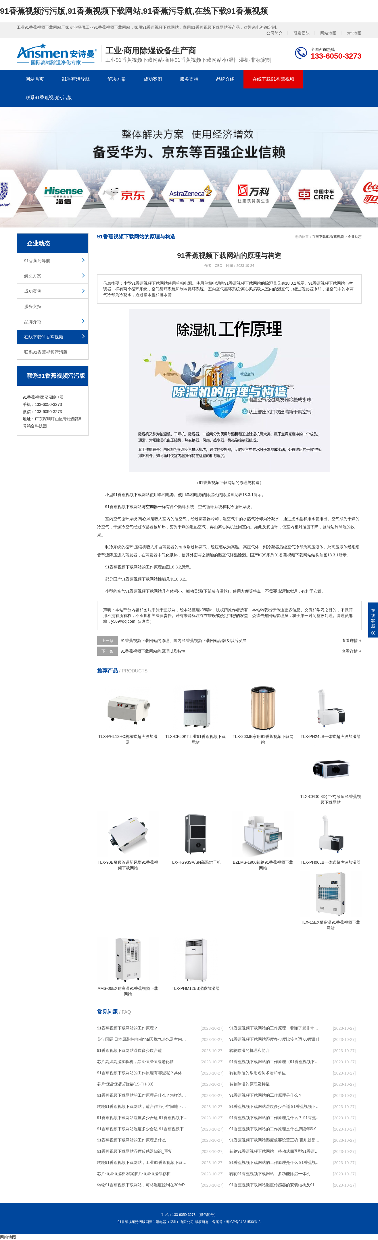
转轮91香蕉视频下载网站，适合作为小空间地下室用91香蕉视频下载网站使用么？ (143, 1106)
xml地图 (354, 33)
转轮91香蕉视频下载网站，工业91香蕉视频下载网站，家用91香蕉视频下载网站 (143, 1162)
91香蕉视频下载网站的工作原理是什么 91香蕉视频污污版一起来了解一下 (275, 1162)
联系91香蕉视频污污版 (49, 97)
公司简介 (274, 33)
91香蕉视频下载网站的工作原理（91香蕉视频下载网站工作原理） (275, 1061)
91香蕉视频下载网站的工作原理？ (127, 1028)
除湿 (210, 494)
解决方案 (117, 79)
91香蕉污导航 (76, 79)
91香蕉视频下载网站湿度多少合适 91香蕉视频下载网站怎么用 (143, 1129)
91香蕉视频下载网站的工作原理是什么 (131, 1140)
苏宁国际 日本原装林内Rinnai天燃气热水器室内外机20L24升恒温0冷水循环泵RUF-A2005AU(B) (143, 1039)
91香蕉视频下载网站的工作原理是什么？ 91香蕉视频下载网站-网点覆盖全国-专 (275, 1117)
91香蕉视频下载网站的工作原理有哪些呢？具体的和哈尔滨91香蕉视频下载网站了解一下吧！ (143, 1073)
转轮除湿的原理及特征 (249, 1084)
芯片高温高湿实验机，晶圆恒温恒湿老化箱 (135, 1061)
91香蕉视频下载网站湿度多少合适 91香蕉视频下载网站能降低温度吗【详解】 (275, 1106)
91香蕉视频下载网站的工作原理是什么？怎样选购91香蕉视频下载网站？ (143, 1095)
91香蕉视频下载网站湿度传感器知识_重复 (134, 1151)
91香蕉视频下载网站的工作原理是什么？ (265, 1095)
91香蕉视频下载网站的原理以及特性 (153, 651)
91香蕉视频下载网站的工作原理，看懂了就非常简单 (275, 1028)
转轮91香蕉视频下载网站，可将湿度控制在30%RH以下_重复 (143, 1185)
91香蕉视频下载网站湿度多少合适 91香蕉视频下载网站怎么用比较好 (143, 1117)
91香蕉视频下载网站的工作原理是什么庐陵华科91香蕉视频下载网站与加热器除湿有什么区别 (275, 1129)
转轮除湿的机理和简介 (249, 1050)
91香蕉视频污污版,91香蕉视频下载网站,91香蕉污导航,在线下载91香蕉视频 (134, 11)
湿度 (306, 526)
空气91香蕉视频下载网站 (139, 591)
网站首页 (35, 79)
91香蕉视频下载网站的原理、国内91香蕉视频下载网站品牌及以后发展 (183, 640)
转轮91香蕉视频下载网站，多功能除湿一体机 (269, 1173)
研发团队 (301, 33)
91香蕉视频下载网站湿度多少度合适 (129, 1050)
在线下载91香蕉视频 (273, 79)
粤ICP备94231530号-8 (243, 1222)
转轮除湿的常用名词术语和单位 (257, 1073)
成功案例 (153, 79)
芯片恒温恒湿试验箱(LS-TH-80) (125, 1084)
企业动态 (355, 237)
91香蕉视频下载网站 (131, 494)
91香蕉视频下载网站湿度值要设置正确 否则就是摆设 (275, 1140)
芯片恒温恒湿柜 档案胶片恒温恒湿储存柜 (134, 1173)
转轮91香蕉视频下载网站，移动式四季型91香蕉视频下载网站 (275, 1151)
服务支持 (189, 79)
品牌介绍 (225, 79)
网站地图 (328, 33)
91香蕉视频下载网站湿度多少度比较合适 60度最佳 (274, 1039)
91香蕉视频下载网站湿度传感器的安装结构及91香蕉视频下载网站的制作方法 (275, 1185)
